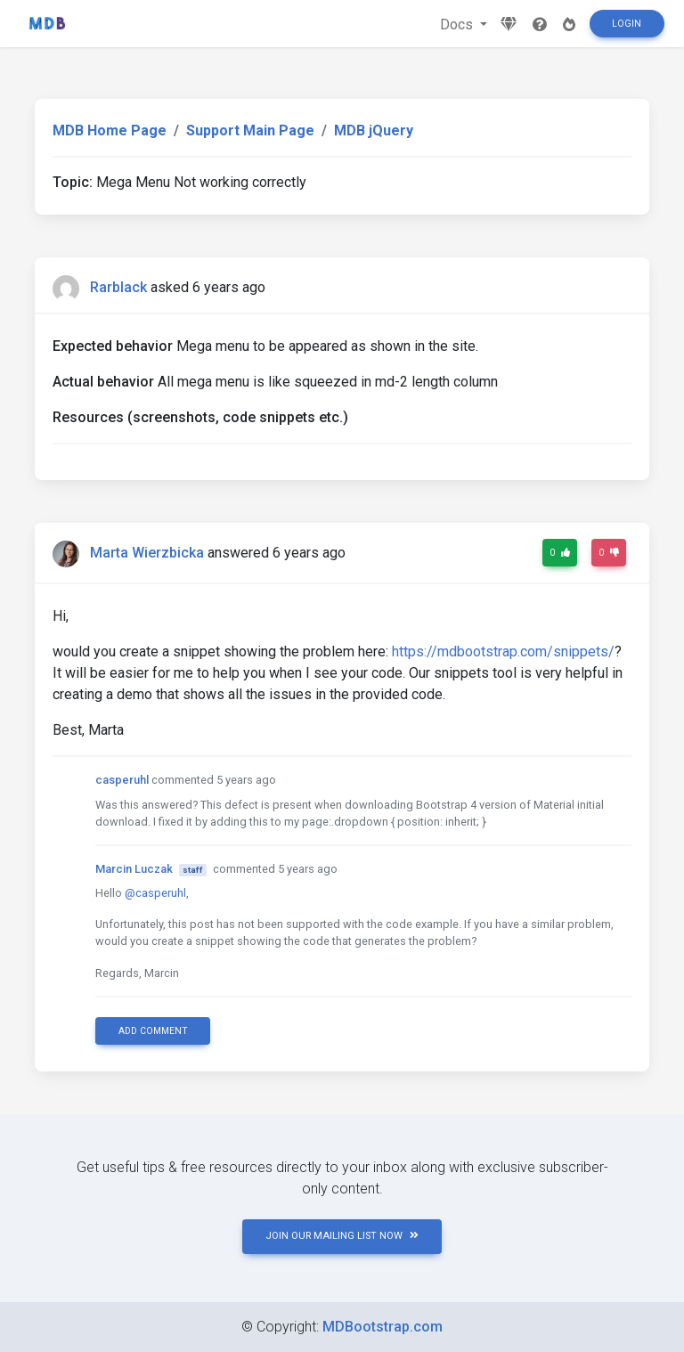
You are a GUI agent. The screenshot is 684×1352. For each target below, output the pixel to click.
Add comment (153, 1031)
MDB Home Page (110, 130)
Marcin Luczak (134, 869)
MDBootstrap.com (382, 1326)
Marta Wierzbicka (147, 552)
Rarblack (118, 287)
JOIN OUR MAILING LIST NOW (342, 1236)
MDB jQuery (373, 130)
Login (626, 23)
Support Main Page (250, 130)
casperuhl (122, 779)
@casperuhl (155, 893)
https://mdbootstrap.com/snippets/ (503, 651)
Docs (458, 24)
